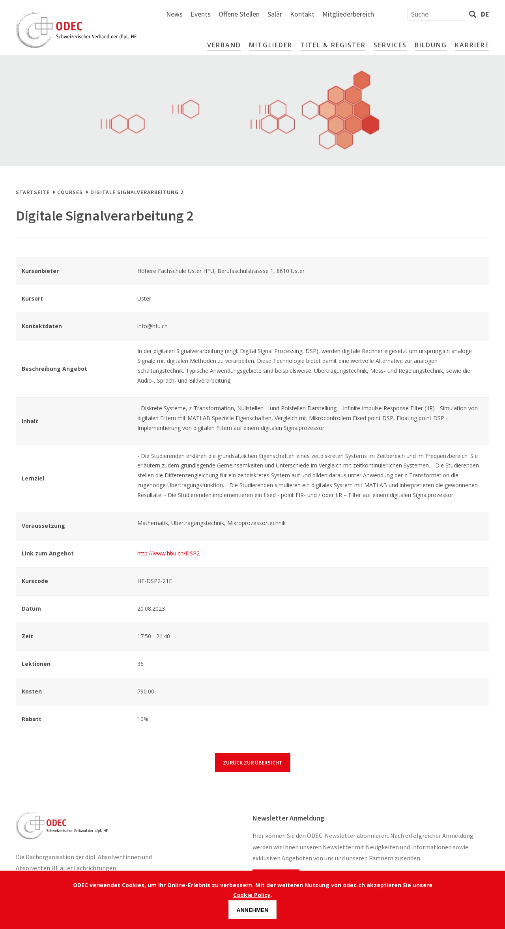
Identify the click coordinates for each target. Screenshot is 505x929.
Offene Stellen (323, 14)
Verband (224, 45)
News (259, 14)
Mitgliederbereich (432, 14)
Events (285, 14)
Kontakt (386, 14)
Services (390, 45)
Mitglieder (270, 45)
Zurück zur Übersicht (252, 762)
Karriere (472, 45)
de (485, 14)
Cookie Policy (252, 895)
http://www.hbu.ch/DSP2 (168, 553)
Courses (70, 192)
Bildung (431, 45)
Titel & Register (333, 45)
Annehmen (253, 910)
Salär (359, 14)
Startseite (33, 192)
